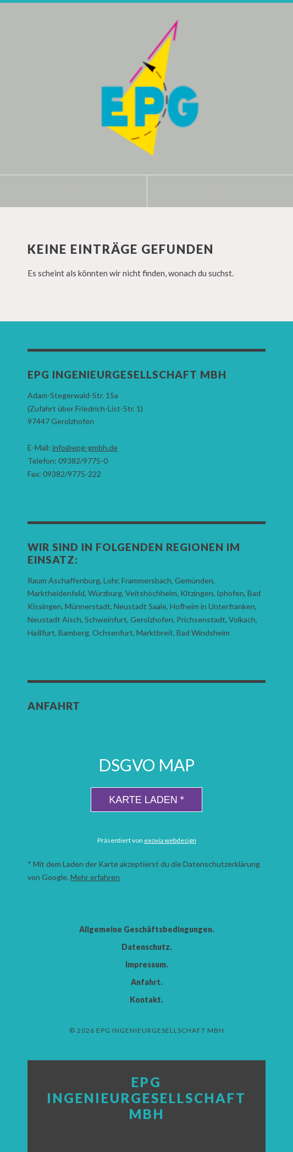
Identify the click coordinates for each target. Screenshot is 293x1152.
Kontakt (145, 999)
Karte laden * (146, 799)
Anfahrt (146, 982)
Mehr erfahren (95, 877)
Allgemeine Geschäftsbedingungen (145, 929)
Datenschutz (145, 946)
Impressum (145, 964)
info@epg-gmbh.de (85, 447)
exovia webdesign (170, 840)
